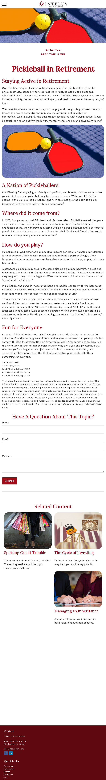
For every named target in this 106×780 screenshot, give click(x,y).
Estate (7, 772)
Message (7, 455)
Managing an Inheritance (76, 611)
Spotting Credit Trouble (25, 552)
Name (5, 422)
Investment (9, 769)
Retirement (9, 766)
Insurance (8, 775)
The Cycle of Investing (74, 552)
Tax (5, 777)
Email (5, 439)
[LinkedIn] (11, 753)
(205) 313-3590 (18, 736)
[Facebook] (6, 753)
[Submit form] (9, 480)
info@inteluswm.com (14, 749)
